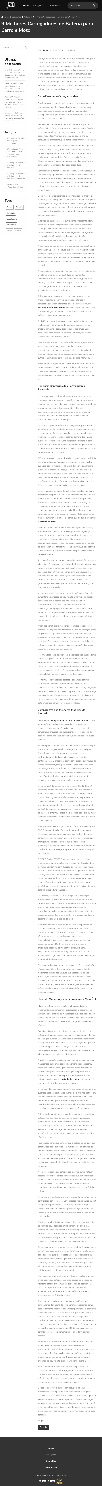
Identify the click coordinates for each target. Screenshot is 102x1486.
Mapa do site (51, 1467)
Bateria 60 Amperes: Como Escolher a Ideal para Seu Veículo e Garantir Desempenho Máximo (14, 102)
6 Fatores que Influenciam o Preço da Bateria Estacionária (15, 188)
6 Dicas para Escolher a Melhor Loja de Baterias (16, 165)
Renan (46, 50)
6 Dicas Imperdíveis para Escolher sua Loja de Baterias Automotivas (15, 153)
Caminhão (11, 213)
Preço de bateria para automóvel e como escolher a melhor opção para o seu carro (14, 87)
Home (26, 5)
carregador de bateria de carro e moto (69, 720)
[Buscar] (94, 5)
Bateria (9, 207)
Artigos (10, 132)
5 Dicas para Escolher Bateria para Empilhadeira (16, 141)
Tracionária (11, 225)
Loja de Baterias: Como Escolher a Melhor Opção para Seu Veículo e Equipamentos (15, 74)
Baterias (19, 207)
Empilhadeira (12, 219)
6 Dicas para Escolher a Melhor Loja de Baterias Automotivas (16, 176)
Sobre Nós (55, 5)
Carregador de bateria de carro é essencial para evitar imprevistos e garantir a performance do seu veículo (14, 119)
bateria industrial (48, 521)
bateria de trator (70, 1079)
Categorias (38, 5)
